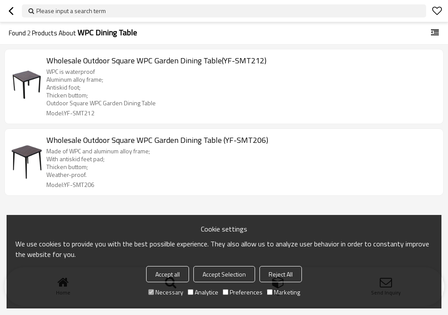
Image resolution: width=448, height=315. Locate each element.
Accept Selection (224, 274)
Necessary (165, 292)
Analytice (203, 292)
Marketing (283, 292)
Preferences (242, 292)
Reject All (281, 274)
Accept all (167, 274)
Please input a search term (71, 10)
